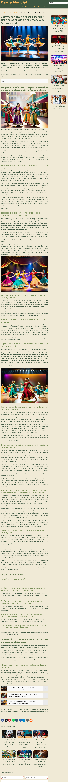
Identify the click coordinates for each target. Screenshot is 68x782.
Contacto (45, 6)
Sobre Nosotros (37, 6)
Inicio (21, 6)
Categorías (27, 6)
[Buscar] (66, 3)
